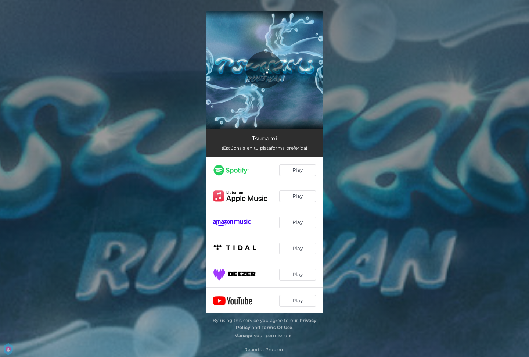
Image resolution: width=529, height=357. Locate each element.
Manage (243, 335)
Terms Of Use (277, 327)
